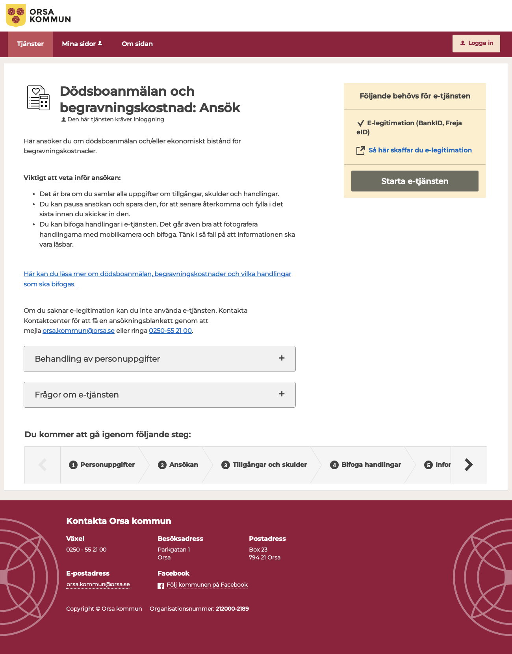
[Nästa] (468, 465)
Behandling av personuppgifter (97, 359)
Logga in (476, 42)
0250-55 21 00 (170, 330)
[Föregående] (43, 465)
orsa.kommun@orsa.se (79, 330)
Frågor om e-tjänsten (77, 394)
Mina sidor (83, 44)
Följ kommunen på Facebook (207, 584)
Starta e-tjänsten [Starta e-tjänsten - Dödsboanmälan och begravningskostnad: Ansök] (415, 181)
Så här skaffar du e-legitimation (420, 150)
